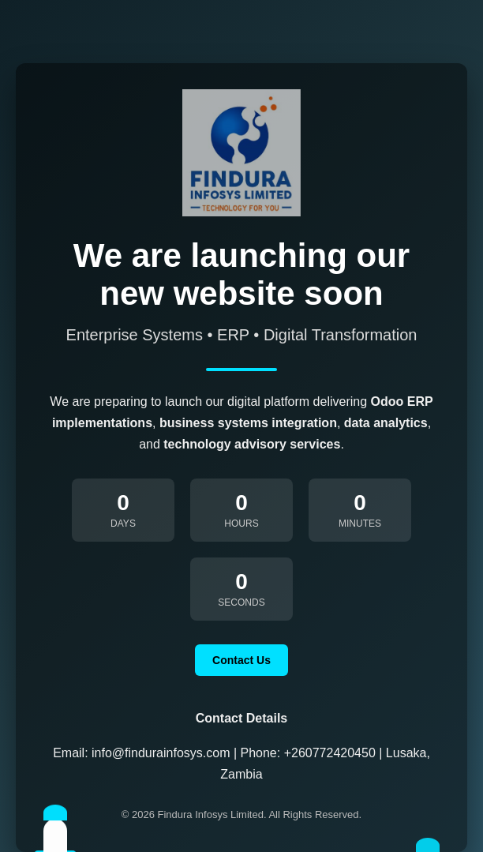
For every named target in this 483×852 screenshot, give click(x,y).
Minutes (360, 523)
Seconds (241, 602)
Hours (241, 523)
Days (123, 523)
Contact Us (241, 660)
